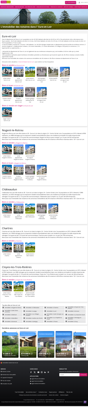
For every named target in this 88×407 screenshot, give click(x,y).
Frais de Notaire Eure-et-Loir (26, 62)
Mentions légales (64, 395)
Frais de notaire (6, 380)
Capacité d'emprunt (7, 377)
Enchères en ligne (30, 7)
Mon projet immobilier (81, 7)
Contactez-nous (43, 392)
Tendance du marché (56, 7)
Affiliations (61, 392)
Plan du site (69, 392)
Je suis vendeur (70, 2)
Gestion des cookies (53, 395)
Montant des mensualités (8, 374)
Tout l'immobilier (19, 392)
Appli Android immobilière (37, 383)
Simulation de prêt (6, 383)
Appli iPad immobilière (36, 381)
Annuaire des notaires (43, 7)
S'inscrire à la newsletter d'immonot (68, 371)
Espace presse (53, 392)
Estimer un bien (5, 371)
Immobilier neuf (19, 7)
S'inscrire (83, 375)
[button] (83, 344)
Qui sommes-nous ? (31, 392)
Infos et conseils (68, 7)
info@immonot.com (60, 399)
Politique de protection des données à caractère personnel (33, 395)
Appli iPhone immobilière (37, 379)
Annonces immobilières (7, 7)
